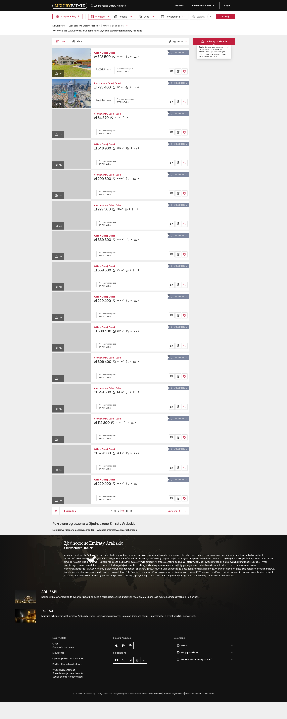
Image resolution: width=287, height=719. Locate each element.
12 (131, 511)
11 (127, 511)
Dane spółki (208, 693)
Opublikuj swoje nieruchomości (68, 658)
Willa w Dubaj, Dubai (104, 53)
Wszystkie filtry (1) (67, 16)
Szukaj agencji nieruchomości (67, 676)
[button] (99, 17)
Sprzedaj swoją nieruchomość (67, 673)
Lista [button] (60, 41)
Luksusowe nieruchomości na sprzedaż (73, 529)
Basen (244, 16)
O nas (55, 643)
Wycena (179, 5)
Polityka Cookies (193, 693)
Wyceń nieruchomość (63, 669)
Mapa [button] (77, 41)
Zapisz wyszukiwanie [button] (214, 41)
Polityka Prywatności (152, 693)
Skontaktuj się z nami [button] (63, 647)
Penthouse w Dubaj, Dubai (107, 83)
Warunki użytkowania (174, 693)
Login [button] (227, 5)
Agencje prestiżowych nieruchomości (117, 529)
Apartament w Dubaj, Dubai (107, 114)
